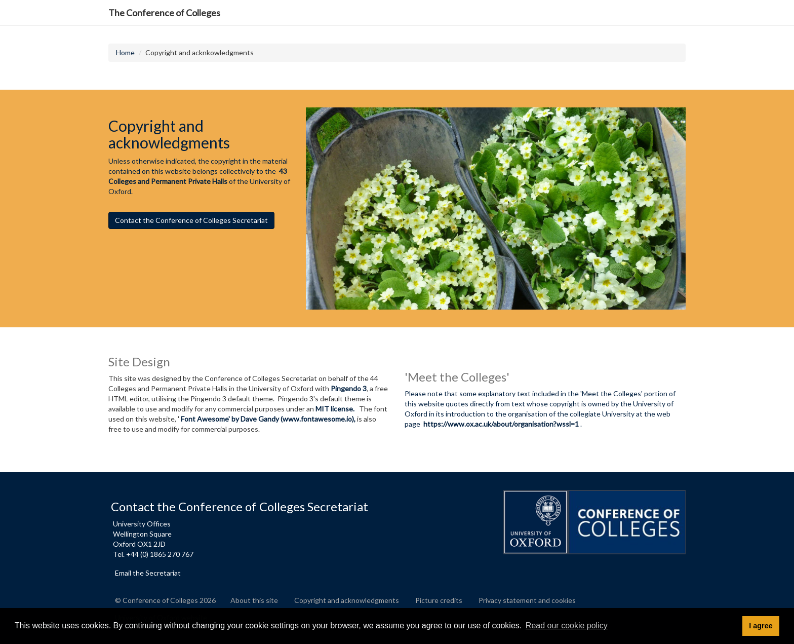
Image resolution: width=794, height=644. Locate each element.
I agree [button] (760, 626)
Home (125, 52)
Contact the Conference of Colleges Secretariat (191, 220)
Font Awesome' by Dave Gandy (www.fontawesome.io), (268, 418)
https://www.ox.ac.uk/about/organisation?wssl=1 (501, 424)
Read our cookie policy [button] (567, 625)
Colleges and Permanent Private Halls (167, 181)
